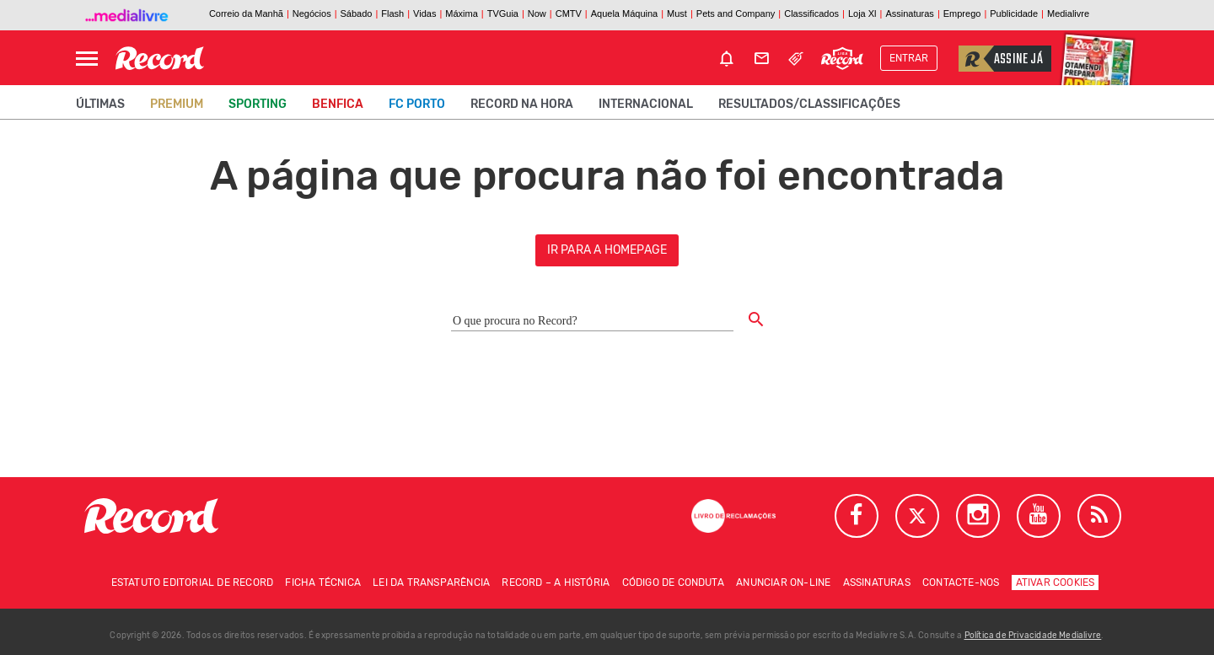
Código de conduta (673, 582)
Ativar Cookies (1055, 582)
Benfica (337, 104)
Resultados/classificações (809, 104)
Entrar (908, 58)
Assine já (1001, 59)
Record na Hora (521, 104)
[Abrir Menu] (87, 58)
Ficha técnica (323, 582)
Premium (176, 104)
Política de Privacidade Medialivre (1033, 636)
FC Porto (417, 104)
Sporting (257, 104)
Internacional (646, 104)
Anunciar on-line (783, 582)
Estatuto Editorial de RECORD (192, 582)
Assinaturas (876, 582)
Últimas (100, 104)
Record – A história (556, 582)
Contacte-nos (960, 582)
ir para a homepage (607, 250)
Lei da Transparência (431, 582)
